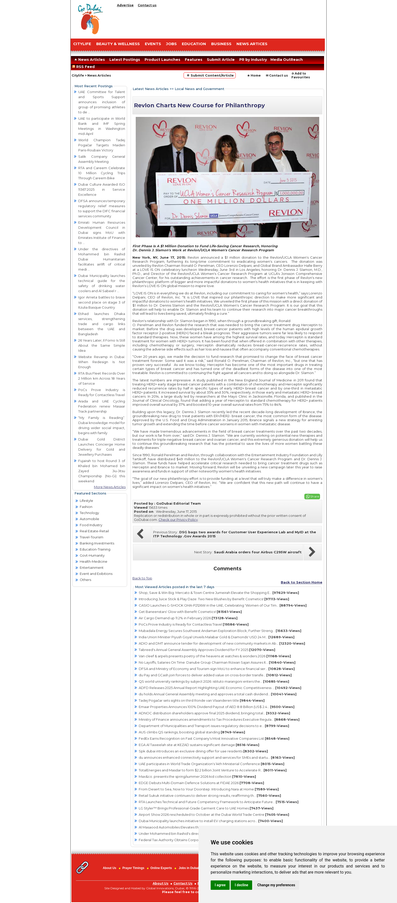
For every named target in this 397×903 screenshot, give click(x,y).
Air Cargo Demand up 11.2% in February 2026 (188, 618)
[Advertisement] (220, 21)
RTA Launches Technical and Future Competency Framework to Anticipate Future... (219, 802)
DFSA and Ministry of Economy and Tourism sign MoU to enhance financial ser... (217, 669)
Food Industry (91, 525)
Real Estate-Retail (94, 531)
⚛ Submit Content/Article (210, 75)
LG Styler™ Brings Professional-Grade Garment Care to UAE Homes (206, 808)
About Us (109, 868)
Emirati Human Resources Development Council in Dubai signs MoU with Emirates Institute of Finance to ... (101, 232)
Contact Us (182, 883)
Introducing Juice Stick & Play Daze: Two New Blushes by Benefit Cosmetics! (214, 599)
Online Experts (161, 868)
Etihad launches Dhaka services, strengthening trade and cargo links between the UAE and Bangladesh (101, 324)
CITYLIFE (82, 43)
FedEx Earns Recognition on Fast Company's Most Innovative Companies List (214, 738)
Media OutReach (286, 59)
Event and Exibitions (96, 574)
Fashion (86, 507)
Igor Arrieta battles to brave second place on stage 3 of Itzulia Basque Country (101, 302)
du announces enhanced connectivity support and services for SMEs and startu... (217, 757)
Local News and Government (199, 89)
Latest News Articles (151, 89)
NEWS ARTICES (251, 43)
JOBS (171, 43)
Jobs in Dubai (189, 868)
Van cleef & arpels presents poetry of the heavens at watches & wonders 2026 (215, 656)
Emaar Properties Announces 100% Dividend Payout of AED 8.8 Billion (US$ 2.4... (216, 707)
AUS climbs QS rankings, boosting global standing (192, 732)
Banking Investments (97, 543)
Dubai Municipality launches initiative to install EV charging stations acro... (211, 821)
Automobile (89, 519)
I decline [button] (241, 885)
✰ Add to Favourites (300, 75)
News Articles (89, 59)
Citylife (78, 75)
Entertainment (92, 567)
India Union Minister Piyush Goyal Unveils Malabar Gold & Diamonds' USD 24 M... (216, 637)
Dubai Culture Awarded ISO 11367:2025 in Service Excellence (101, 189)
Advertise (125, 5)
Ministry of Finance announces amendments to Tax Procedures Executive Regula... (219, 719)
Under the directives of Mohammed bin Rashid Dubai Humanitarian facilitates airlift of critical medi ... (101, 259)
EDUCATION (194, 43)
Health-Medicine (93, 561)
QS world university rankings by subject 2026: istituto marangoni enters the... (214, 681)
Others (85, 580)
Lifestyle (86, 501)
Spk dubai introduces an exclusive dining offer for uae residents (203, 751)
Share (314, 496)
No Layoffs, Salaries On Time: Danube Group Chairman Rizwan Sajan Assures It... (217, 662)
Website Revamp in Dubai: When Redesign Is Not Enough (101, 362)
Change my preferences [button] (276, 885)
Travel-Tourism (91, 537)
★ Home (254, 75)
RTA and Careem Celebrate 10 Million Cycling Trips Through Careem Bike (101, 173)
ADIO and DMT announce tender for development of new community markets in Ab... (222, 643)
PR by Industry (253, 59)
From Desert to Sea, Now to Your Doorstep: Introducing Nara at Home (209, 789)
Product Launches (162, 59)
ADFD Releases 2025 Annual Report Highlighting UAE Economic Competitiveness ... (220, 688)
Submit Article (221, 59)
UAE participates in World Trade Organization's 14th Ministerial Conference (211, 764)
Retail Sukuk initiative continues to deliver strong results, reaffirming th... (210, 795)
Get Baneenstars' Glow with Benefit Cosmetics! (190, 612)
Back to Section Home (301, 582)
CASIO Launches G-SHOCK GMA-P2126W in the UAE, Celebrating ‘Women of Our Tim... (223, 605)
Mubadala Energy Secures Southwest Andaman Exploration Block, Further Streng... (220, 631)
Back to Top (142, 578)
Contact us (147, 5)
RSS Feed (84, 66)
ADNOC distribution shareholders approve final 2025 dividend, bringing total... (214, 713)
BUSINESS (221, 43)
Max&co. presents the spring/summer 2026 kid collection (197, 776)
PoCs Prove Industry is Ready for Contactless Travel (194, 624)
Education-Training (95, 549)
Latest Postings (124, 59)
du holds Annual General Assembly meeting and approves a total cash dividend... (217, 694)
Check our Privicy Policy (178, 520)
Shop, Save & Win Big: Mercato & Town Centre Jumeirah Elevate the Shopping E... (219, 593)
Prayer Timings (133, 868)
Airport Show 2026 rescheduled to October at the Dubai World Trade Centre (214, 814)
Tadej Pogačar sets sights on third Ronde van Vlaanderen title (202, 700)
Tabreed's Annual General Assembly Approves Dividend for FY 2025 (207, 650)
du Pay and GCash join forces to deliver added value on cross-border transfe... (215, 675)
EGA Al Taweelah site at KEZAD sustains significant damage (199, 745)
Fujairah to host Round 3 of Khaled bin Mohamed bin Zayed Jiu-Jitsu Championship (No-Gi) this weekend (101, 471)
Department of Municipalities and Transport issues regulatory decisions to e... (214, 726)
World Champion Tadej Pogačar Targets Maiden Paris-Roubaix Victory (101, 145)
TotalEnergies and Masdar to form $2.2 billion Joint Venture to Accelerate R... (213, 770)
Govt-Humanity (92, 555)
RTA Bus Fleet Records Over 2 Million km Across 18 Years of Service (101, 378)
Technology (89, 513)
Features (193, 59)
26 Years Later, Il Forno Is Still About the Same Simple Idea (101, 345)
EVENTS (153, 43)
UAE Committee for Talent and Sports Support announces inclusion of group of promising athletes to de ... (101, 102)
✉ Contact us (277, 75)
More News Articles (110, 487)
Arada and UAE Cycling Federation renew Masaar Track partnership (101, 406)
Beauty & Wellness (118, 43)
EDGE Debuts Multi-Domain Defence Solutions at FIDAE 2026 (201, 783)
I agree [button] (220, 885)
